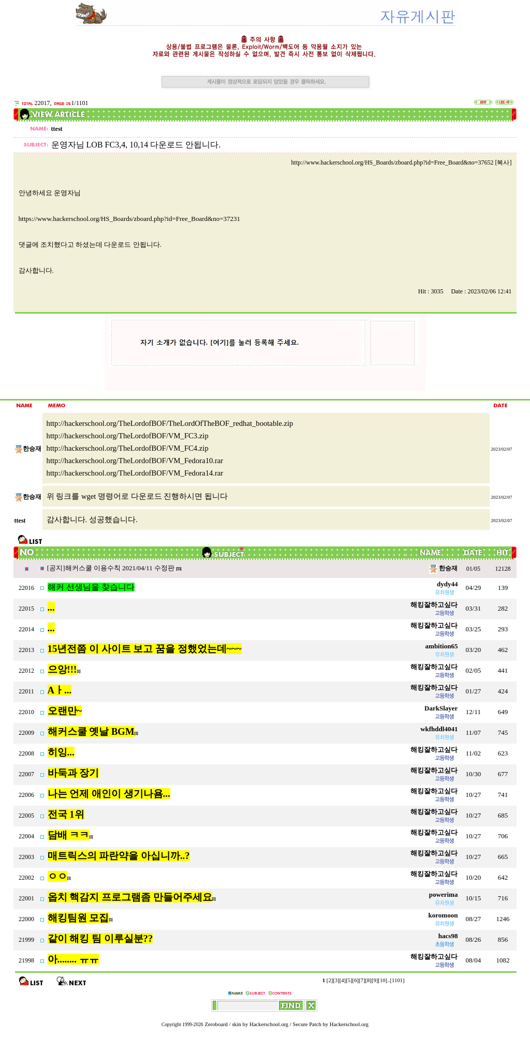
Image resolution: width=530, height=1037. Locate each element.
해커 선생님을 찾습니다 (91, 587)
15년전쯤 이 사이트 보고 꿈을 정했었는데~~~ (145, 648)
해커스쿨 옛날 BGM (91, 731)
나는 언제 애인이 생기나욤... (109, 793)
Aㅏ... (59, 690)
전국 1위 (66, 814)
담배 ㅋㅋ (69, 834)
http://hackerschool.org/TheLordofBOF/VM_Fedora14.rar (135, 473)
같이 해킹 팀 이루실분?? (100, 938)
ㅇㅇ (57, 876)
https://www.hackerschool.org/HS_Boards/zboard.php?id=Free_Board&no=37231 (129, 219)
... (51, 607)
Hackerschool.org (268, 1024)
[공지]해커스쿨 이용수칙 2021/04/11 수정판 (111, 568)
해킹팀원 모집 (78, 917)
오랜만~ (65, 710)
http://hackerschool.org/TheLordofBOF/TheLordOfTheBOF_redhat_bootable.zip (170, 423)
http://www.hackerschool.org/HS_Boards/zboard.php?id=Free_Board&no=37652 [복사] (401, 162)
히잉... (61, 752)
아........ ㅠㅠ (73, 959)
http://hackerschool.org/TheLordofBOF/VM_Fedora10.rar (135, 460)
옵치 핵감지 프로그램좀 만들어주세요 (130, 897)
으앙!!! (62, 669)
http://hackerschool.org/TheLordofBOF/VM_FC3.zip (128, 436)
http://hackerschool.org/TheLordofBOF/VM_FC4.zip (128, 448)
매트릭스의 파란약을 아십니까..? (119, 855)
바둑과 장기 (73, 772)
